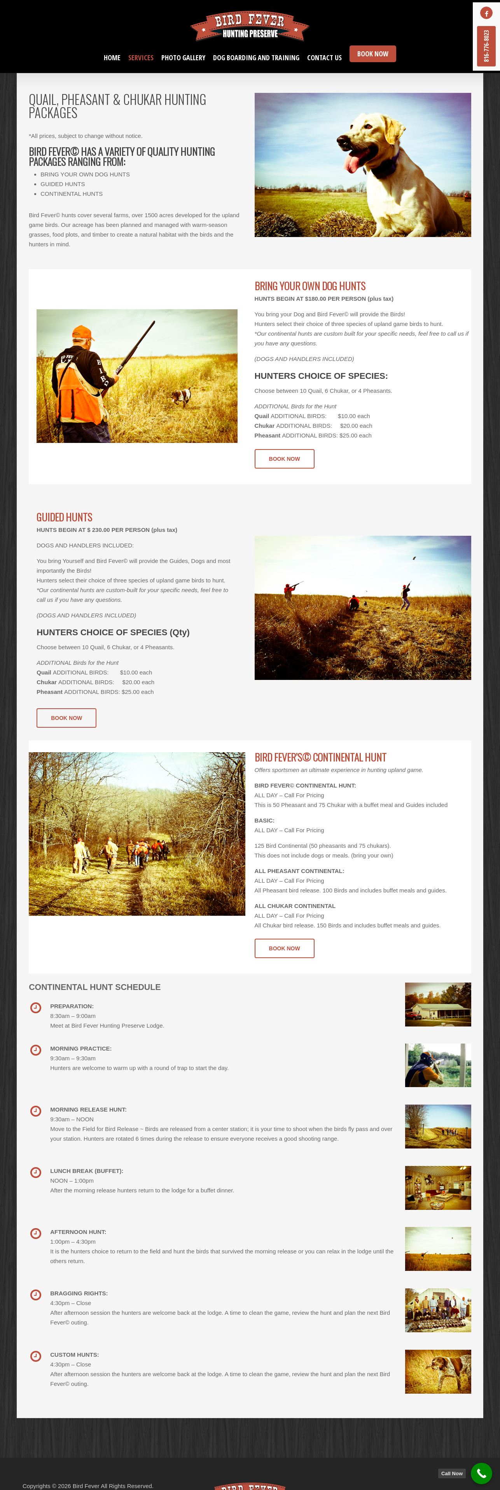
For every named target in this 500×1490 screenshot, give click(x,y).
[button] (285, 459)
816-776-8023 (486, 46)
